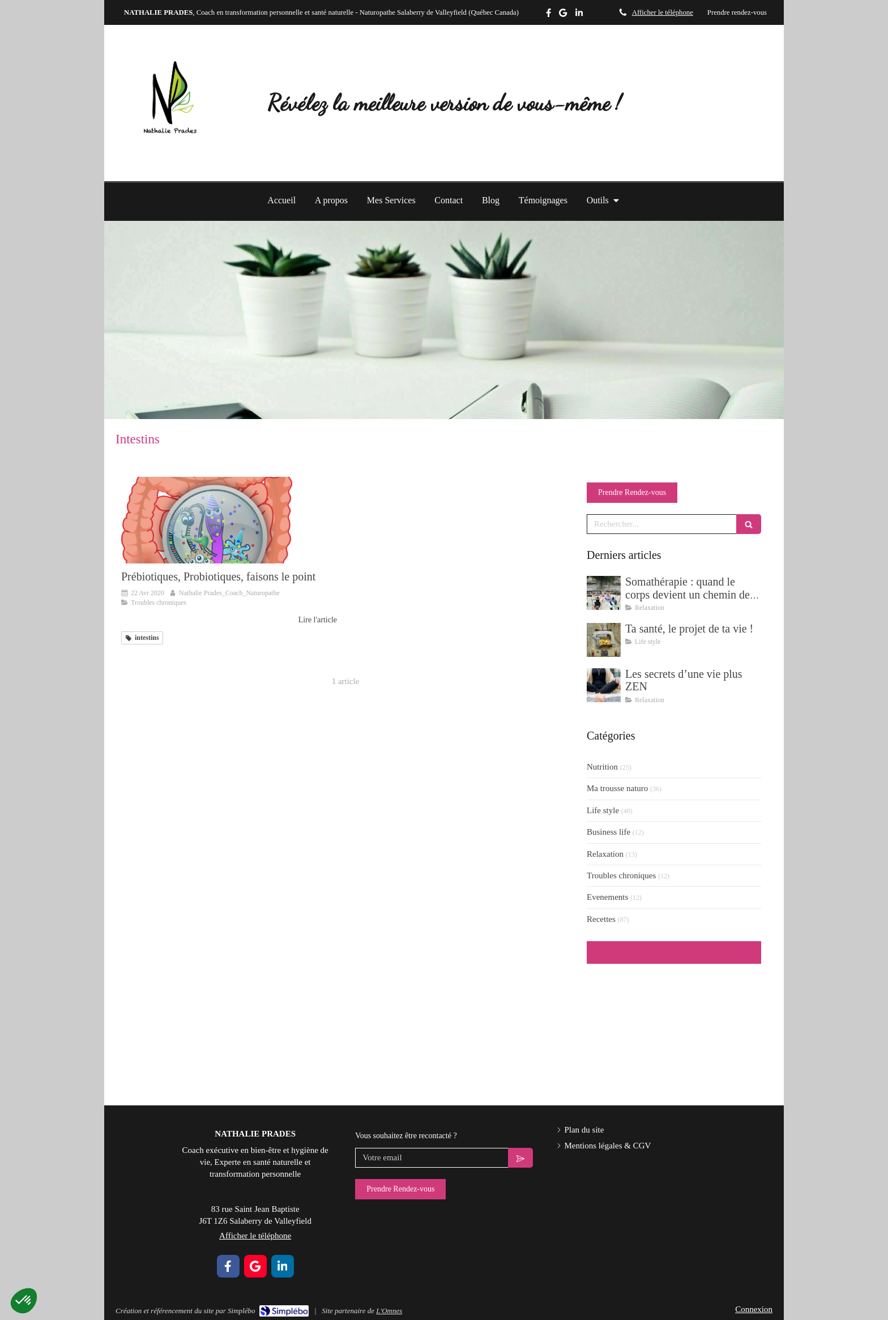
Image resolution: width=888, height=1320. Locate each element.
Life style (603, 810)
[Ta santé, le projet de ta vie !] (604, 640)
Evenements (607, 897)
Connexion (753, 1309)
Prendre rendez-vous (737, 12)
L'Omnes (389, 1310)
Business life (608, 831)
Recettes (601, 919)
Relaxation (605, 853)
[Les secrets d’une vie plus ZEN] (604, 685)
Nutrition (602, 766)
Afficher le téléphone (662, 12)
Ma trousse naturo (617, 788)
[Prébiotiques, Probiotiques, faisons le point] (229, 520)
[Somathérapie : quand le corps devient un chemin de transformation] (604, 593)
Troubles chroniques (621, 875)
